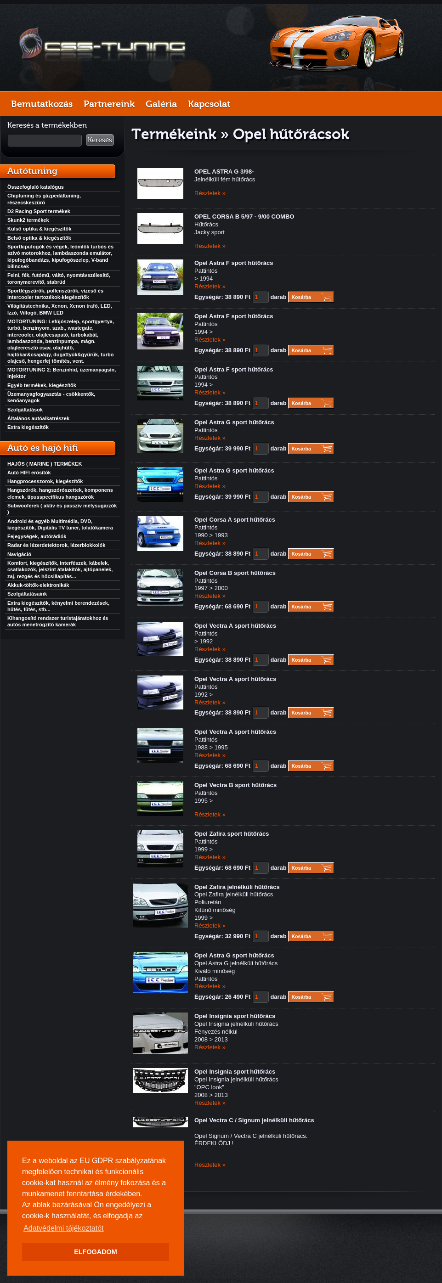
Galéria (161, 103)
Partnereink (109, 103)
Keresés (100, 140)
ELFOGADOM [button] (95, 1251)
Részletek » (210, 193)
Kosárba (301, 297)
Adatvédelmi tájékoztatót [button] (63, 1228)
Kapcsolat (209, 103)
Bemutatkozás (42, 103)
